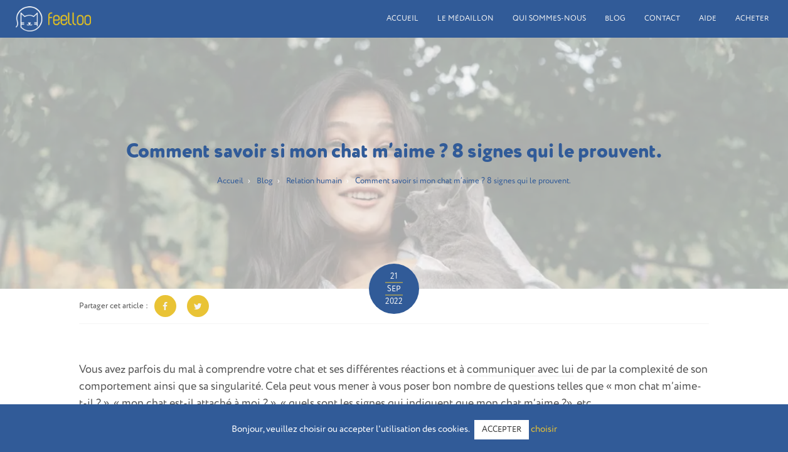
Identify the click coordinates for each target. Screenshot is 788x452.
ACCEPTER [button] (501, 430)
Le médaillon (465, 19)
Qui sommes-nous (549, 19)
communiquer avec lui (520, 369)
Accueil (402, 19)
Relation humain (314, 181)
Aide (707, 19)
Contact (662, 19)
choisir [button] (544, 429)
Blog (615, 19)
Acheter (752, 19)
